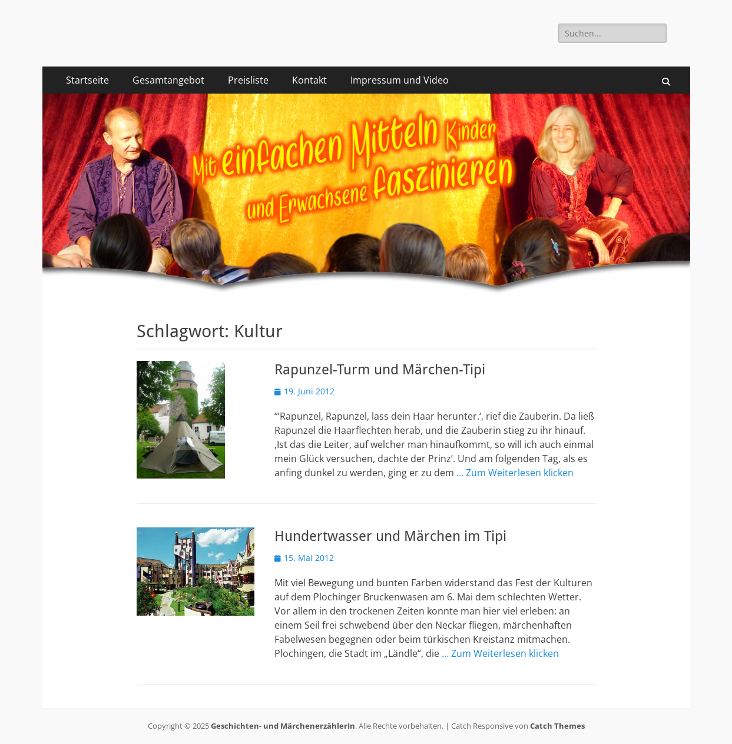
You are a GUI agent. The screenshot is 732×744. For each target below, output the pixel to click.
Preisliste (248, 80)
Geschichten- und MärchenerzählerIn (283, 725)
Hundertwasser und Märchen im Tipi (390, 536)
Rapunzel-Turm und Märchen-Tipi (379, 369)
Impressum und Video (399, 80)
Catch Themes (557, 725)
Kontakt (309, 80)
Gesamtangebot (168, 80)
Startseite (87, 80)
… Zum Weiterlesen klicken (515, 472)
